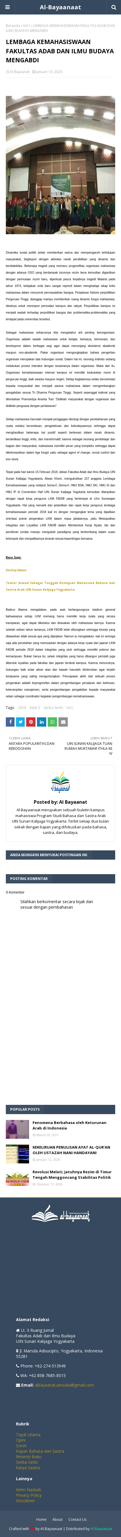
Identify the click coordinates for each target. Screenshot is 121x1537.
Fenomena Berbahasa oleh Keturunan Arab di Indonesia (69, 1125)
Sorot (21, 1445)
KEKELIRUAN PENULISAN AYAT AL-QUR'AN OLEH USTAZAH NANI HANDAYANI (71, 1150)
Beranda (13, 25)
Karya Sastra (28, 1467)
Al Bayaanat (19, 71)
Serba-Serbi (53, 707)
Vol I (26, 25)
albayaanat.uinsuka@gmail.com (64, 1385)
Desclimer (25, 1500)
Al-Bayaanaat (60, 7)
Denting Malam (16, 570)
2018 (22, 707)
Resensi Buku (28, 1456)
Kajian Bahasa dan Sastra (40, 1451)
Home (41, 1519)
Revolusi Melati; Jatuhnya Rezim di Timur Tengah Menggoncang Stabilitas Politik (72, 1174)
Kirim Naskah (28, 1489)
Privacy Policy (29, 1495)
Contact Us (77, 1519)
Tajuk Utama (28, 1434)
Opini (21, 1440)
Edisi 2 (35, 707)
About (57, 1519)
